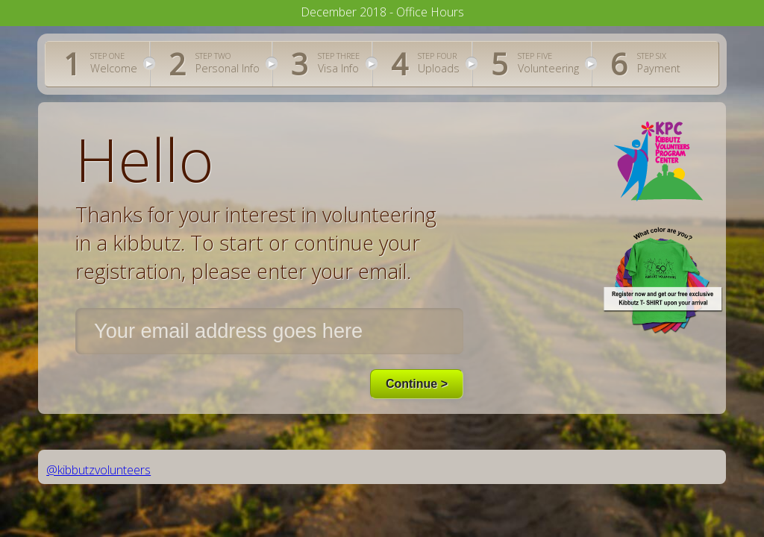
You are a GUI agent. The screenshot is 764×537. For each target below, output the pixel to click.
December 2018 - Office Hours (382, 12)
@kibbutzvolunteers (98, 470)
